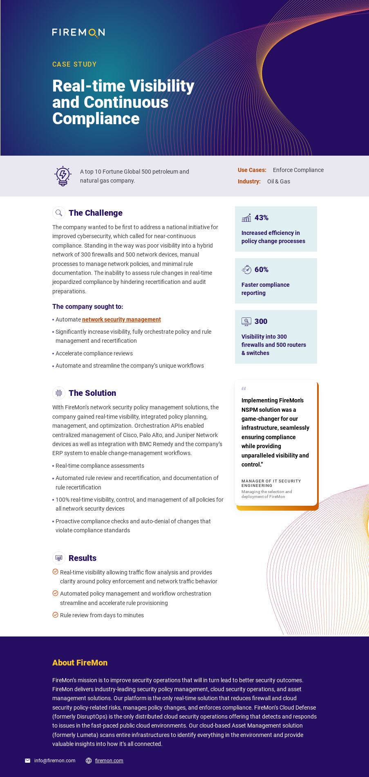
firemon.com (109, 761)
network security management (121, 319)
